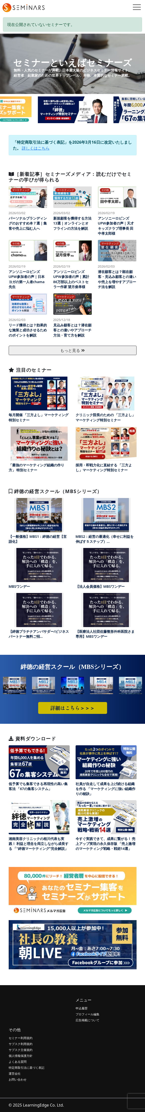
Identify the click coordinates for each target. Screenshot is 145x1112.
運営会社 (15, 1073)
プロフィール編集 (87, 1014)
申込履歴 (81, 1008)
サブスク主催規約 (20, 1050)
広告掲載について (87, 1020)
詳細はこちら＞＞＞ (72, 707)
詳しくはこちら (36, 148)
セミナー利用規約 (20, 1038)
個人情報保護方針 (20, 1056)
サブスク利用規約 (20, 1044)
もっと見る (72, 350)
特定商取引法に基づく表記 (26, 1068)
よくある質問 (18, 1062)
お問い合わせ (18, 1079)
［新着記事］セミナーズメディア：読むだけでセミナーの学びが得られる (70, 177)
